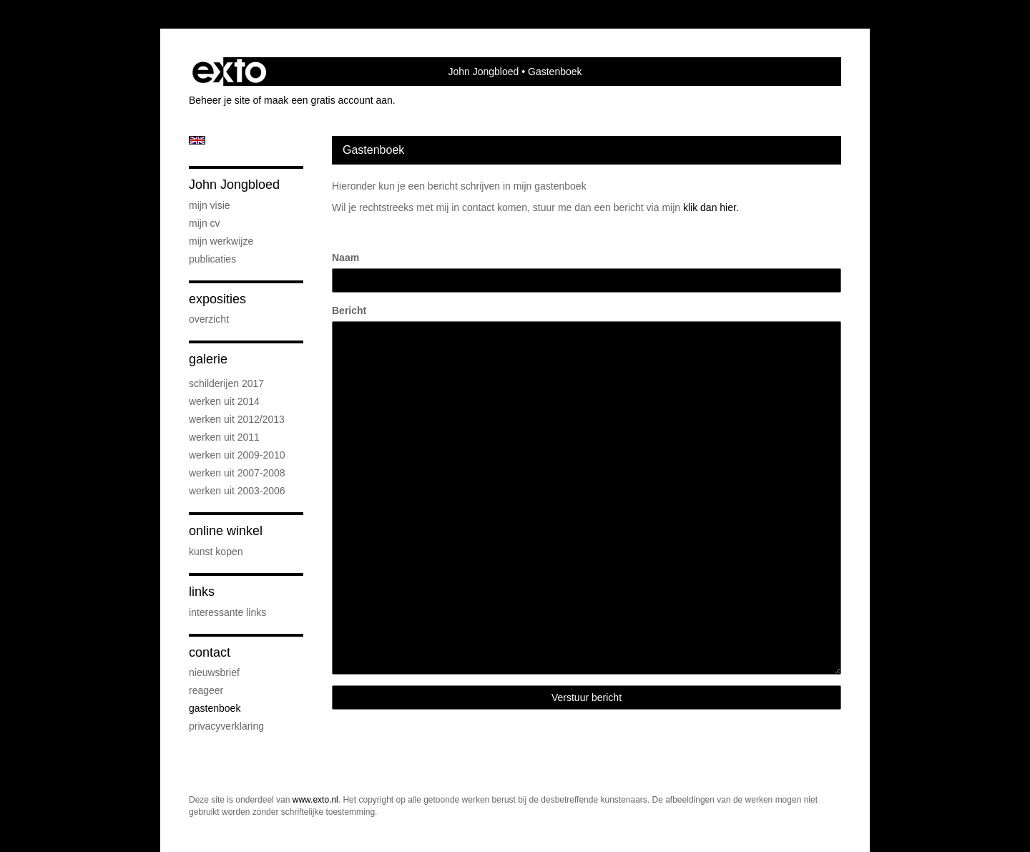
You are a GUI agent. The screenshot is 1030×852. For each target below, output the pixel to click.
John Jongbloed (483, 71)
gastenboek (214, 708)
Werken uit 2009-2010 (237, 455)
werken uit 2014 (224, 401)
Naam (345, 257)
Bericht (349, 310)
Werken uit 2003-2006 (237, 490)
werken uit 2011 (224, 437)
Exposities (217, 299)
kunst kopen (216, 551)
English (197, 140)
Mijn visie (209, 205)
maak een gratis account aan (328, 100)
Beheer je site (219, 100)
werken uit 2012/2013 (237, 419)
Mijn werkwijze (221, 241)
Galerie (208, 359)
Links (202, 591)
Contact (209, 652)
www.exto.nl (315, 800)
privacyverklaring (226, 726)
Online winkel (226, 531)
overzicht (209, 319)
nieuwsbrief (214, 672)
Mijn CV (204, 223)
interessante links (227, 612)
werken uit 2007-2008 (237, 473)
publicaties (212, 259)
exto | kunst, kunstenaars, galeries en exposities (229, 71)
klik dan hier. (711, 207)
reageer (206, 690)
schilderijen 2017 (226, 383)
